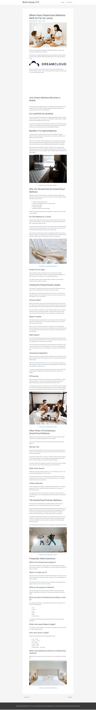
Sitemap (34, 706)
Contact (62, 2)
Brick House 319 (31, 2)
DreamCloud (32, 590)
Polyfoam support (36, 205)
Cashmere (34, 364)
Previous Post (26, 697)
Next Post (70, 697)
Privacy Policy (69, 2)
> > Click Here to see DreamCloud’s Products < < (48, 185)
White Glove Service (59, 471)
